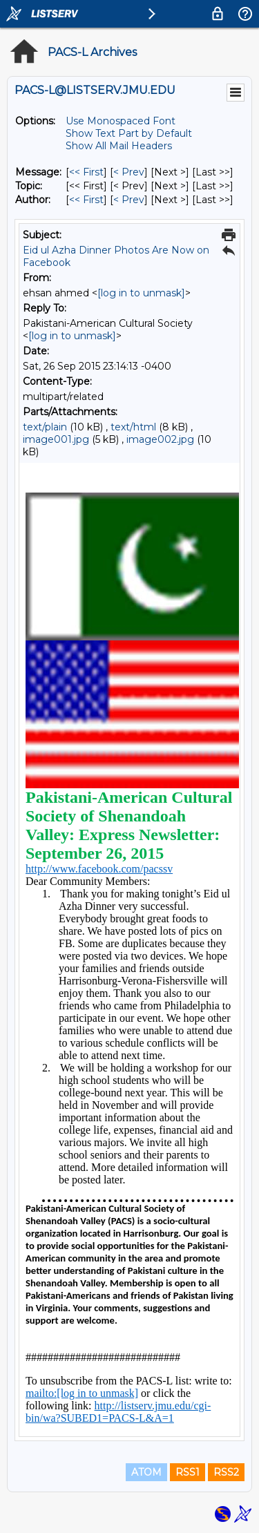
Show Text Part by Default (129, 133)
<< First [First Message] (86, 172)
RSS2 (226, 1472)
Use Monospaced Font (120, 121)
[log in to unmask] (141, 293)
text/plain (45, 427)
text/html (133, 427)
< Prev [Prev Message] (128, 172)
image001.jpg (56, 439)
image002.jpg (160, 439)
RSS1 (187, 1472)
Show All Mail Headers (119, 146)
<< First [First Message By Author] (86, 199)
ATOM (146, 1472)
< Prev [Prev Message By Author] (128, 199)
